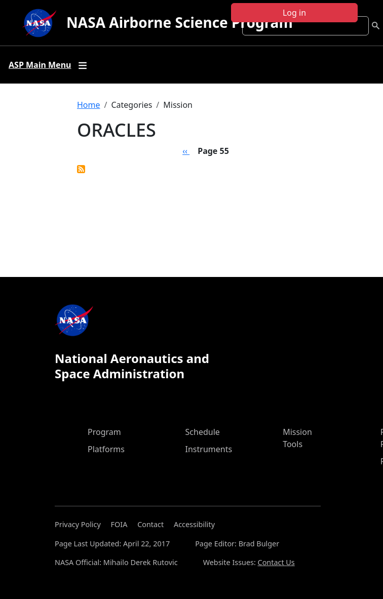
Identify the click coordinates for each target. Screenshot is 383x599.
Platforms (106, 449)
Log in (294, 12)
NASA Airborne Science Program (179, 22)
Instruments (209, 449)
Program (104, 431)
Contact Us (276, 562)
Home (88, 104)
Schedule (202, 431)
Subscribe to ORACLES (81, 169)
